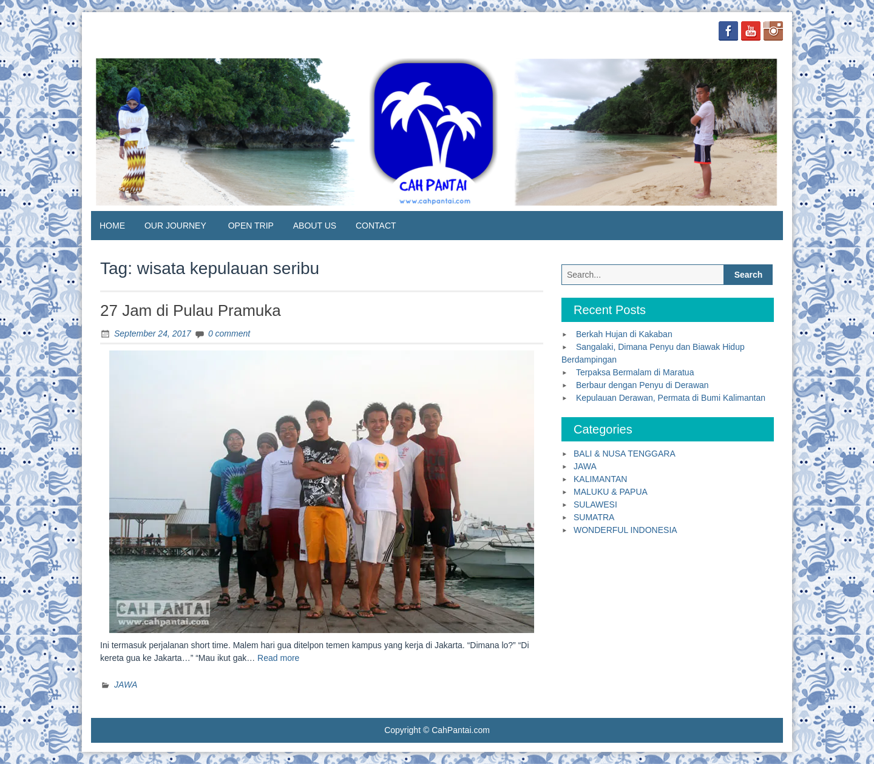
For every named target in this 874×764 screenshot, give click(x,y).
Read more (278, 658)
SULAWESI (595, 504)
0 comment (229, 333)
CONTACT (376, 225)
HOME (112, 225)
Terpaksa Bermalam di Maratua (635, 372)
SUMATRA (594, 517)
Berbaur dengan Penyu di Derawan (642, 385)
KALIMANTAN (600, 479)
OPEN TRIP (251, 225)
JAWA (125, 684)
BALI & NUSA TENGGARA (625, 453)
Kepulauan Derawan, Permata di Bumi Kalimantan (670, 398)
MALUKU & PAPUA (611, 492)
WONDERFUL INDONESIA (625, 530)
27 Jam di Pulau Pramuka (190, 310)
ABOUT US (314, 225)
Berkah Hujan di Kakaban (624, 334)
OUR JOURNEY (175, 225)
